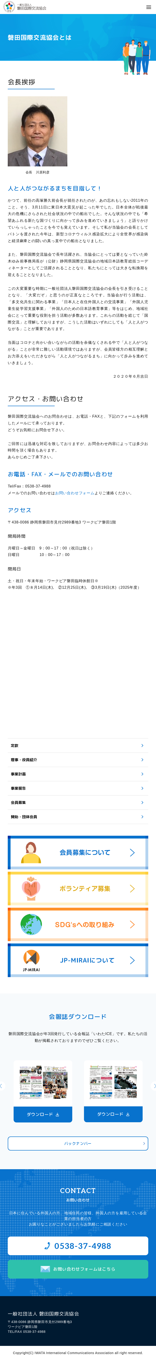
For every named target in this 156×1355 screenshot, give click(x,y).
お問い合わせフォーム (75, 493)
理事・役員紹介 (24, 759)
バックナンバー (78, 1143)
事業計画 (18, 774)
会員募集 (18, 802)
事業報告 (18, 788)
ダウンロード (40, 1114)
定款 (14, 745)
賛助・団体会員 (24, 816)
